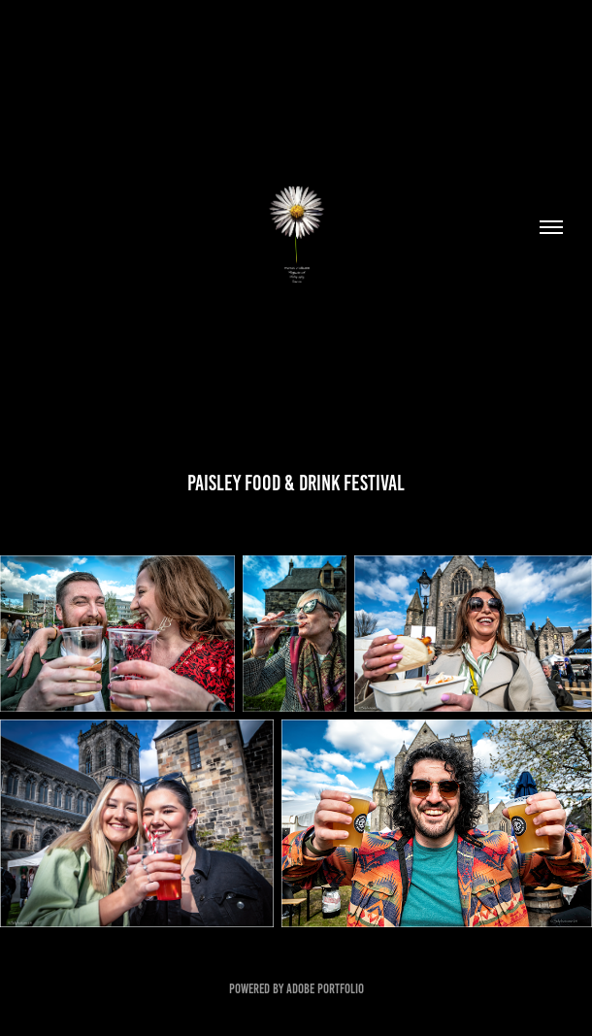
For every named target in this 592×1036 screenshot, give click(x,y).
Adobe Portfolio (325, 989)
